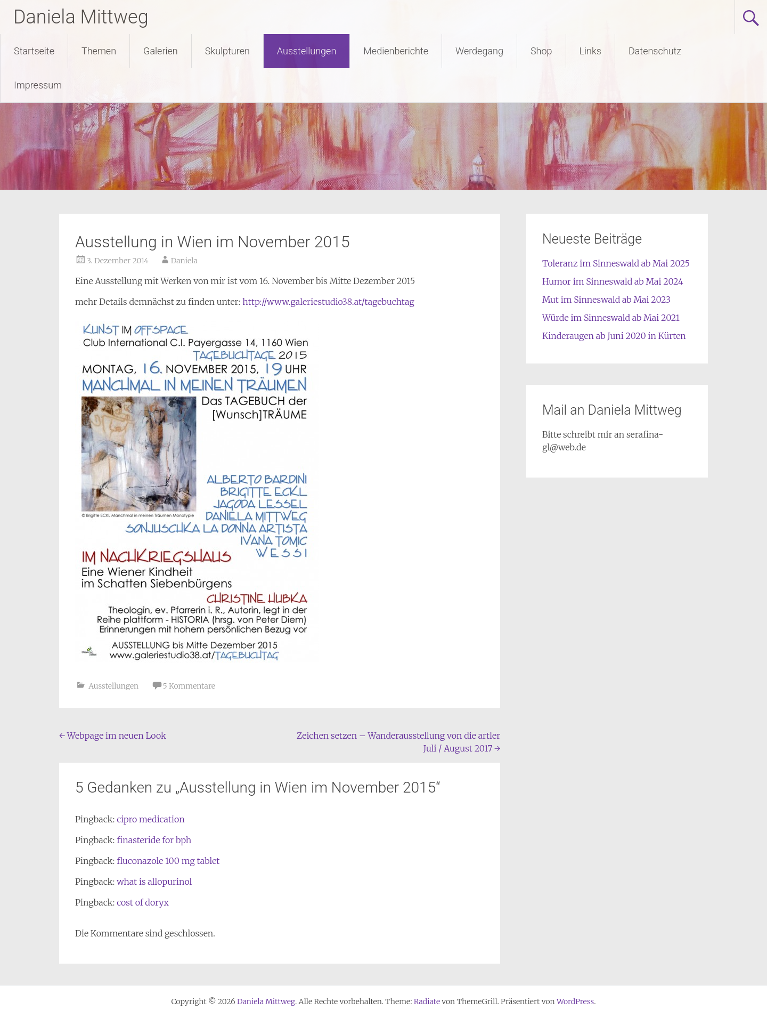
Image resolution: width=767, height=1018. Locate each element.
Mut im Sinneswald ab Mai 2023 (606, 299)
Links (590, 50)
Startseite (34, 50)
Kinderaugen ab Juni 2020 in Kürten (614, 335)
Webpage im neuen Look (112, 735)
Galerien (160, 50)
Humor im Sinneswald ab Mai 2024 (612, 281)
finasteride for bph (154, 840)
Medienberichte (395, 50)
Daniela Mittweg (81, 17)
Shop (541, 50)
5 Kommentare (189, 686)
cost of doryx (143, 902)
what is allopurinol (154, 881)
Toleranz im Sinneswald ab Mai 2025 (616, 263)
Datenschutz (655, 50)
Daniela (184, 260)
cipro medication (151, 819)
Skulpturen (227, 50)
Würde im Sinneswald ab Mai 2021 (611, 317)
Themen (98, 50)
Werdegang (479, 50)
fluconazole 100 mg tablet (168, 860)
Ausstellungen (306, 50)
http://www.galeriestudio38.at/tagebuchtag (327, 301)
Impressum (38, 85)
